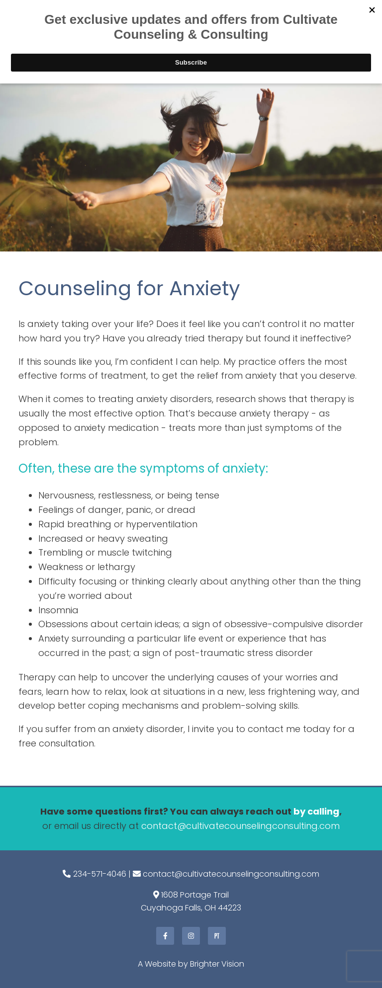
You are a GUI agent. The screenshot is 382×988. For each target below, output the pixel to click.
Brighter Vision (217, 964)
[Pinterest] (217, 936)
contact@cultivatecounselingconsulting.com (240, 826)
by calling (316, 811)
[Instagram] (191, 936)
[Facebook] (165, 936)
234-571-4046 (99, 874)
